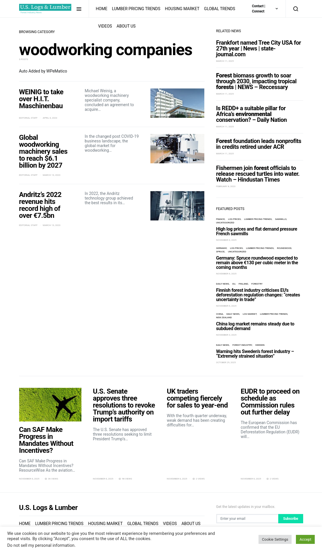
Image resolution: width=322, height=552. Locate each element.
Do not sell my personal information (40, 545)
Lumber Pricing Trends (136, 8)
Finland (243, 284)
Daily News (222, 284)
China (219, 314)
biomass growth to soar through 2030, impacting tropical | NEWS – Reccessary (256, 81)
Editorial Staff (28, 118)
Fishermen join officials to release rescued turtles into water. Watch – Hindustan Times (258, 173)
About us (126, 26)
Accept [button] (305, 539)
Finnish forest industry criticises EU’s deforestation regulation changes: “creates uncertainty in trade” (258, 294)
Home (102, 8)
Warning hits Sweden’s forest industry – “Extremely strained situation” (255, 354)
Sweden (260, 345)
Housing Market (182, 8)
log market (250, 314)
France (220, 219)
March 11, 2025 (225, 61)
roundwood (284, 248)
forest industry (242, 345)
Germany (221, 248)
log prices (234, 219)
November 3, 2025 (226, 335)
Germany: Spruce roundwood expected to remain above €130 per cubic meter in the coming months (257, 262)
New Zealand (224, 317)
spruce (220, 251)
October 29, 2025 (226, 362)
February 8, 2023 (226, 186)
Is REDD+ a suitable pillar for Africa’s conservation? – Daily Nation (251, 114)
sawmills (280, 219)
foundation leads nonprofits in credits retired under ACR (258, 143)
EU (233, 284)
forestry (256, 284)
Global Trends (219, 8)
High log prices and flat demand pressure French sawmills (256, 231)
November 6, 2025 (226, 240)
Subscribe (290, 519)
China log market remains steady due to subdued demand (255, 326)
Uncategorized (225, 222)
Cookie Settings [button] (275, 539)
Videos (105, 26)
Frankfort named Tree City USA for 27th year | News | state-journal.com (258, 48)
